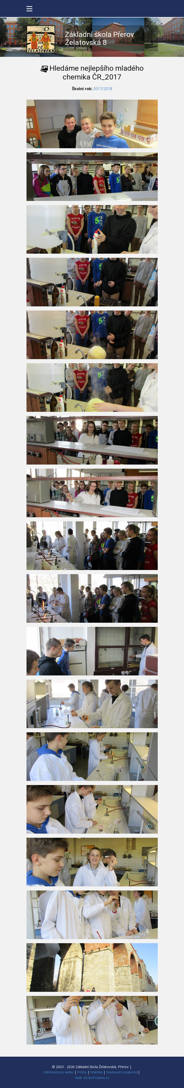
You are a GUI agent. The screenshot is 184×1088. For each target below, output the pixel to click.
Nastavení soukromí (122, 1072)
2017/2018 (102, 88)
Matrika (96, 1072)
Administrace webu (58, 1072)
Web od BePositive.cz (92, 1077)
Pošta (82, 1072)
